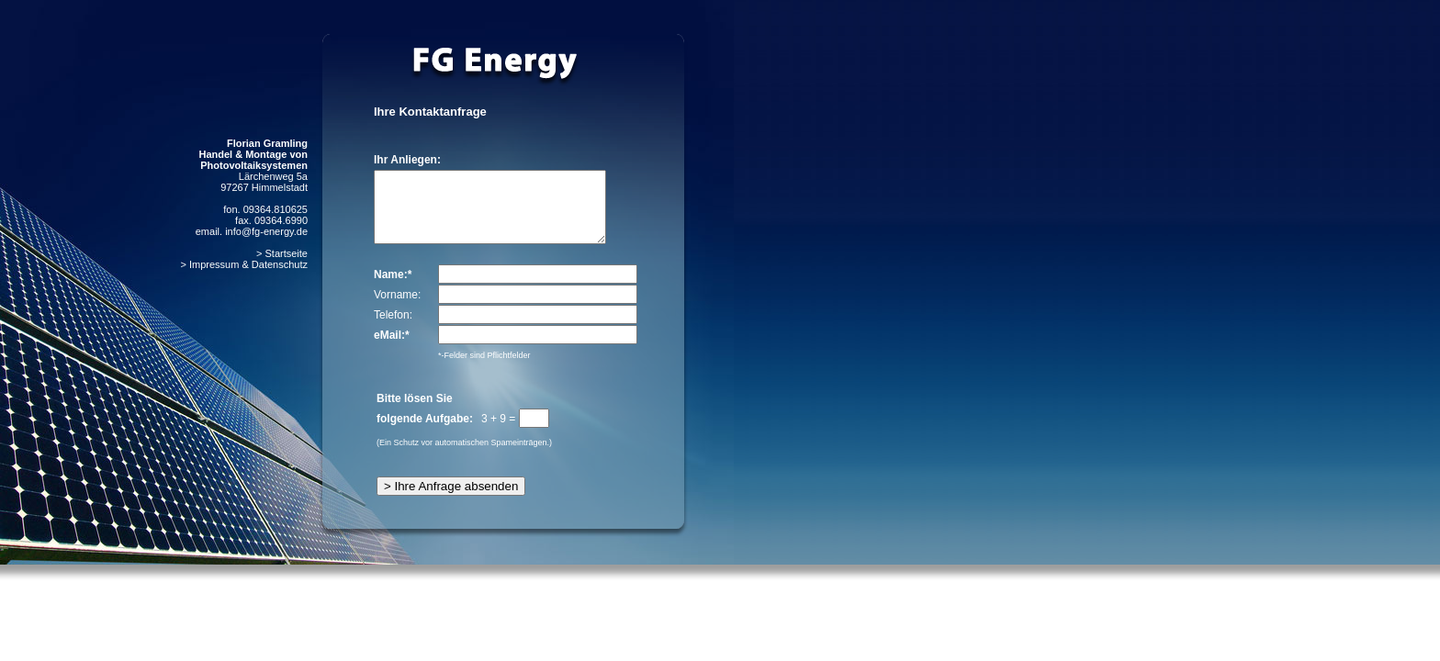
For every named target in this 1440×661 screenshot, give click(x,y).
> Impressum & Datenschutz (244, 264)
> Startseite (282, 253)
